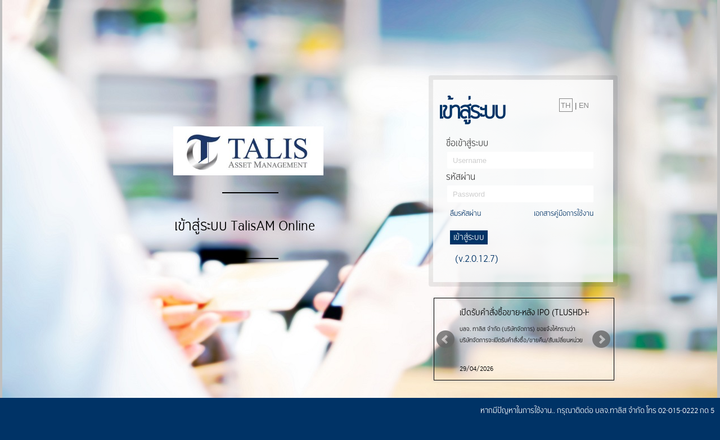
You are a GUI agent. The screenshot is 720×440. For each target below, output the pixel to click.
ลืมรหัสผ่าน (465, 213)
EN (584, 105)
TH (565, 105)
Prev (445, 339)
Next (601, 339)
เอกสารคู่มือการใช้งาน (563, 213)
